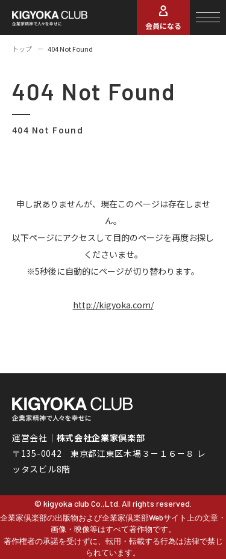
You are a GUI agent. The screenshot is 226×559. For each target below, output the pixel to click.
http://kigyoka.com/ (113, 305)
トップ (22, 48)
